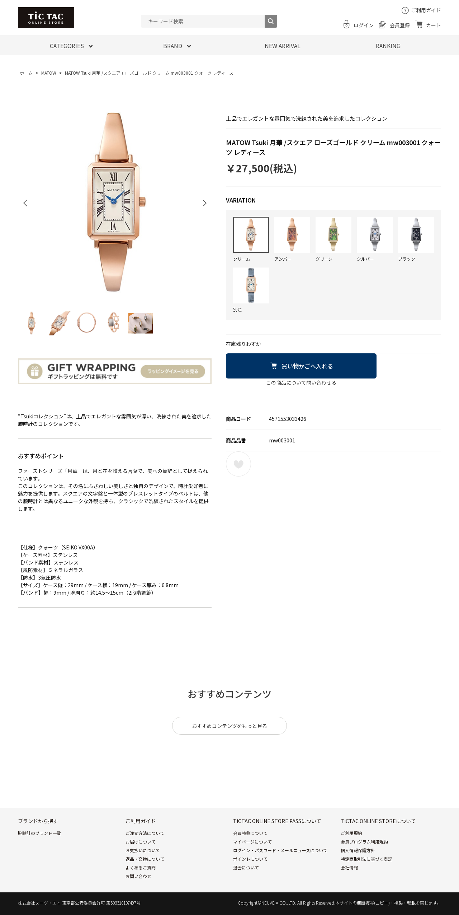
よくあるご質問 (141, 867)
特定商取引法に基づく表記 (366, 859)
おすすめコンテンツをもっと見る (229, 725)
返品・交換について (145, 859)
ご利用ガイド (426, 10)
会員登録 (400, 25)
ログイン (364, 25)
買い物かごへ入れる (307, 366)
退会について (246, 867)
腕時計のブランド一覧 (39, 833)
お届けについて (141, 842)
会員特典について (250, 833)
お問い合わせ (138, 876)
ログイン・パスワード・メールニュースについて (280, 850)
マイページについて (252, 842)
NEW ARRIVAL (283, 45)
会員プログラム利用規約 (364, 842)
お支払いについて (143, 850)
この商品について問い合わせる (301, 382)
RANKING (388, 45)
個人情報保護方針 (358, 850)
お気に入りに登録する (238, 464)
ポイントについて (250, 859)
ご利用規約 (351, 833)
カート (433, 25)
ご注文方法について (145, 833)
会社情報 (349, 867)
